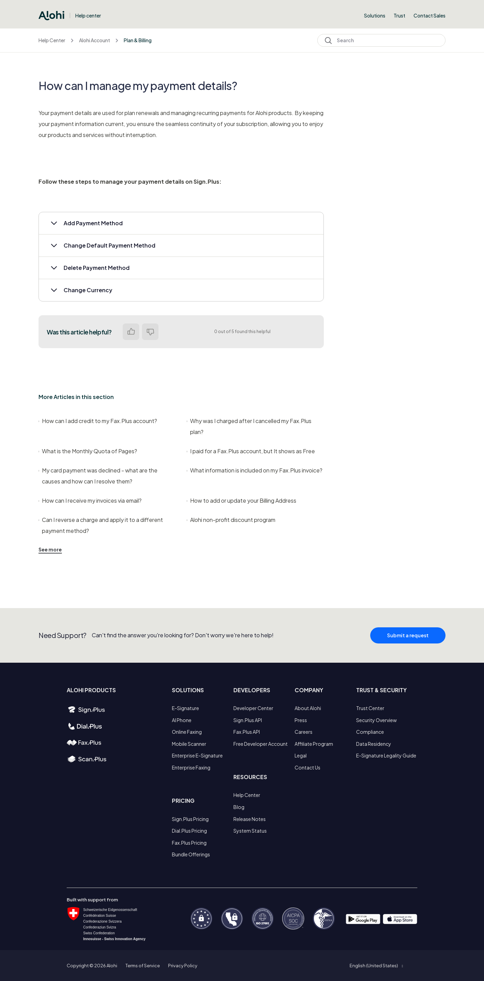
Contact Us (307, 767)
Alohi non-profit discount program (231, 519)
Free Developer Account (260, 744)
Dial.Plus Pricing (189, 831)
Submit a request (408, 640)
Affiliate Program (314, 744)
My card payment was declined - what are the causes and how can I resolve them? (97, 476)
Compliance (370, 732)
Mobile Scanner (189, 744)
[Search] (381, 40)
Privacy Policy (182, 965)
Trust (399, 15)
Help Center (51, 40)
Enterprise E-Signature (197, 755)
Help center (88, 15)
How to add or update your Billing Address (241, 500)
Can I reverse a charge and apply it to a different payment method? (100, 525)
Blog (238, 807)
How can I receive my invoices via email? (90, 500)
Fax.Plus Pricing (189, 843)
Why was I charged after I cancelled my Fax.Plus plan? (249, 426)
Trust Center (370, 708)
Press (301, 720)
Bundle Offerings (191, 854)
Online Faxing (187, 732)
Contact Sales (430, 15)
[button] (181, 223)
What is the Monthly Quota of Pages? (87, 451)
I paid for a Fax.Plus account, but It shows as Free (251, 451)
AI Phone (181, 720)
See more (50, 549)
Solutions (374, 15)
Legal (301, 755)
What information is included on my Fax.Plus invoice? (254, 470)
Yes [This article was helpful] (131, 331)
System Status (250, 831)
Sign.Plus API (247, 720)
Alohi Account (94, 40)
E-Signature (185, 708)
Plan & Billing (138, 40)
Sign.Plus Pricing (190, 819)
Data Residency (373, 744)
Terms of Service (142, 965)
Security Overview (376, 720)
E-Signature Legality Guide (386, 755)
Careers (303, 732)
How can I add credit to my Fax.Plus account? (97, 420)
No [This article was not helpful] (150, 331)
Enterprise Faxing (191, 767)
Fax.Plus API (246, 732)
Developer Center (253, 708)
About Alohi (308, 708)
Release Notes (249, 819)
